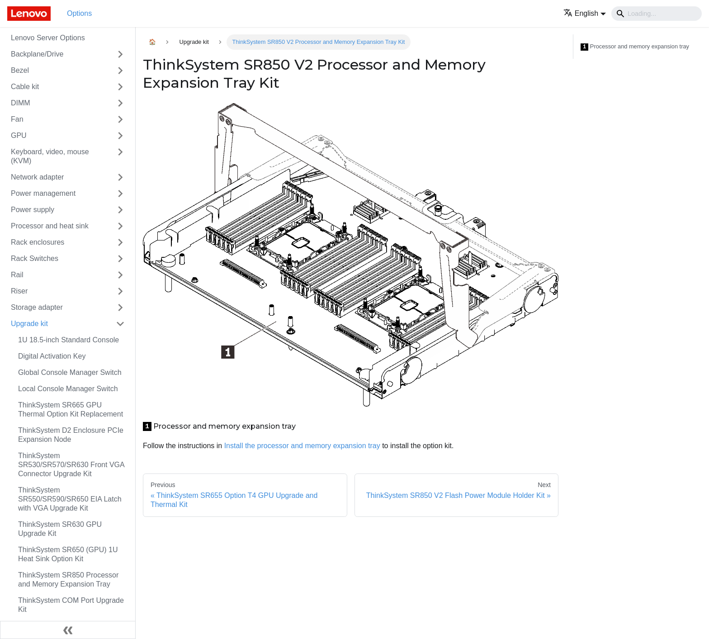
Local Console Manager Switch (68, 389)
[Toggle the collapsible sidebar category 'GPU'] (120, 135)
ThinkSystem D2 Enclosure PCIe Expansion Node (70, 434)
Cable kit (25, 86)
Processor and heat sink (50, 226)
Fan (17, 119)
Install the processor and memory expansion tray (302, 446)
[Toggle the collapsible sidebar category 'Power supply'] (120, 210)
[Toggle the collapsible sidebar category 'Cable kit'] (120, 87)
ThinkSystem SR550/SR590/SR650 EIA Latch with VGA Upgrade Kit (70, 499)
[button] (584, 13)
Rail (17, 275)
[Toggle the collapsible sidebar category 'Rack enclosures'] (120, 242)
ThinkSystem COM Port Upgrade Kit (71, 604)
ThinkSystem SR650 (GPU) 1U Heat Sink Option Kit (68, 554)
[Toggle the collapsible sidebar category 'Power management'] (120, 193)
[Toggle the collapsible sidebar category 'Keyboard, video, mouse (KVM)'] (120, 156)
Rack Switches (34, 258)
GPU (19, 135)
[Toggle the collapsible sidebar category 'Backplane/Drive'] (120, 54)
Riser (19, 291)
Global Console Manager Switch (70, 372)
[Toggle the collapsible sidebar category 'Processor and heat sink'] (120, 226)
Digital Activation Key (51, 356)
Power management (43, 193)
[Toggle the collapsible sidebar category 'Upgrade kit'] (120, 324)
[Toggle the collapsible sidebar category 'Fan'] (120, 119)
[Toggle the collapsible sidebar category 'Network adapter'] (120, 177)
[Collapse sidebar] (68, 630)
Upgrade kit (29, 323)
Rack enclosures (37, 242)
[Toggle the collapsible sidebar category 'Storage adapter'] (120, 307)
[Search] (656, 13)
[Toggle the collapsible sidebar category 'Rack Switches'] (120, 258)
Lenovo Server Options (48, 38)
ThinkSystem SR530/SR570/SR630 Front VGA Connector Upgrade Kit (71, 465)
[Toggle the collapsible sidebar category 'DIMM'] (120, 103)
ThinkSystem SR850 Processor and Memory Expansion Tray (68, 579)
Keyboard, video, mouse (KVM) (50, 156)
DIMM (20, 103)
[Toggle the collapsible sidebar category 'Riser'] (120, 291)
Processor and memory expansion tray (635, 47)
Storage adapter (37, 307)
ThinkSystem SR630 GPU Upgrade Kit (60, 529)
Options (79, 13)
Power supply (32, 209)
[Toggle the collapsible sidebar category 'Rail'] (120, 275)
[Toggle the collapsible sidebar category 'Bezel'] (120, 70)
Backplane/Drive (37, 54)
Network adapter (37, 177)
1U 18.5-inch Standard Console (68, 340)
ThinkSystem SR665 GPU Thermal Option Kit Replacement (70, 409)
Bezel (20, 70)
